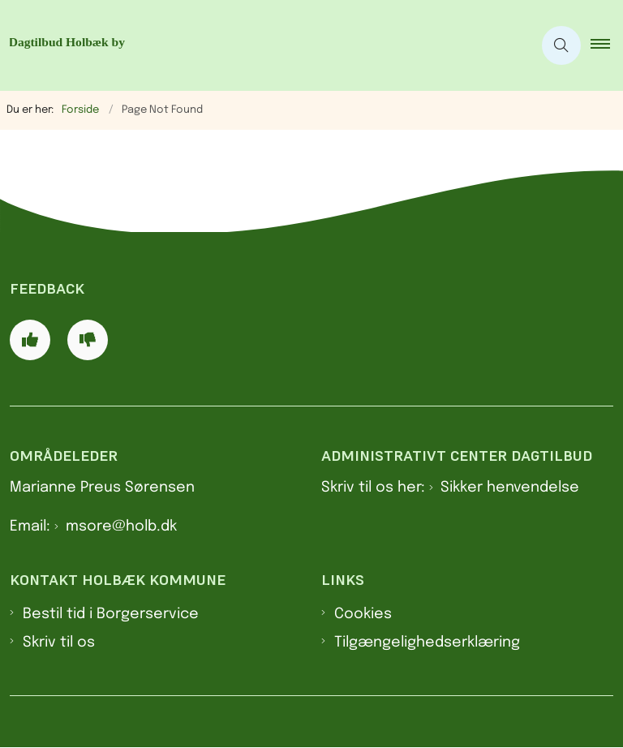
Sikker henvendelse (509, 487)
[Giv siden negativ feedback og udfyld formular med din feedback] (87, 340)
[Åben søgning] (561, 45)
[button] (607, 45)
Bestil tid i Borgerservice (111, 614)
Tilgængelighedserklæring (427, 642)
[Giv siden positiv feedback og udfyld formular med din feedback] (30, 340)
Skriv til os (59, 642)
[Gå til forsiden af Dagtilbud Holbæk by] (259, 45)
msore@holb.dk (121, 526)
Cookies (363, 614)
